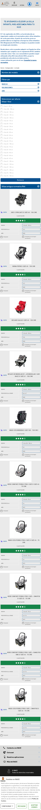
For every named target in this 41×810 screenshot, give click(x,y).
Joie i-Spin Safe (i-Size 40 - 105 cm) (24, 212)
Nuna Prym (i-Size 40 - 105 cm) (23, 266)
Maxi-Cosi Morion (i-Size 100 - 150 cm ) (23, 430)
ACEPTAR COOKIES (34, 806)
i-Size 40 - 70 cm (8, 120)
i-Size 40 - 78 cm (8, 126)
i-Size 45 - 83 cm (8, 149)
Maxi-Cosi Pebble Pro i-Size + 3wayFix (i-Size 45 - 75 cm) (23, 710)
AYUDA (22, 3)
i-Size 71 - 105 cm (8, 170)
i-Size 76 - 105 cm (8, 173)
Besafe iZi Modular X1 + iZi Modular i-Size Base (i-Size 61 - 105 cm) (24, 375)
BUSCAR (14, 3)
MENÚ (37, 4)
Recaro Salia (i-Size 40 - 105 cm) (24, 320)
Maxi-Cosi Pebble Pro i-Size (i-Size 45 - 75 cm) (23, 541)
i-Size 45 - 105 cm (8, 144)
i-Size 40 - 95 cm (8, 141)
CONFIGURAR (8, 806)
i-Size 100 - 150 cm (8, 109)
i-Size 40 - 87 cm (8, 138)
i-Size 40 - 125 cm (8, 115)
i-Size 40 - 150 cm (8, 118)
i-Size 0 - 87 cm (7, 106)
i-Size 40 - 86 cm (8, 135)
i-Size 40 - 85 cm (8, 132)
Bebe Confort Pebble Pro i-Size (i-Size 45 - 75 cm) (24, 485)
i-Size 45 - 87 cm (8, 158)
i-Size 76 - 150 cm (8, 176)
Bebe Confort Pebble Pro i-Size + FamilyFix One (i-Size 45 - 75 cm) (23, 653)
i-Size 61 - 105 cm (8, 161)
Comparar (5, 236)
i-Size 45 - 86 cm (8, 155)
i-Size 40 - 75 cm (8, 123)
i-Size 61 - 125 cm (8, 164)
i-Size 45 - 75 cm (8, 147)
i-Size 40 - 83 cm (8, 129)
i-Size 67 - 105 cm (8, 167)
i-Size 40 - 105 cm (8, 112)
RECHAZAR (21, 806)
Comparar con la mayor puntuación (30, 237)
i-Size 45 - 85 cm (8, 152)
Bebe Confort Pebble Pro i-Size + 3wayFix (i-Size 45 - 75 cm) (24, 597)
